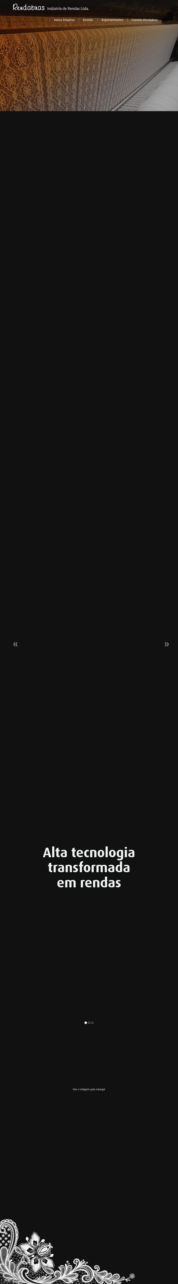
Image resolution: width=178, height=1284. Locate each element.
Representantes (112, 20)
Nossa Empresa (64, 20)
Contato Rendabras (145, 20)
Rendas (88, 20)
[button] (13, 642)
